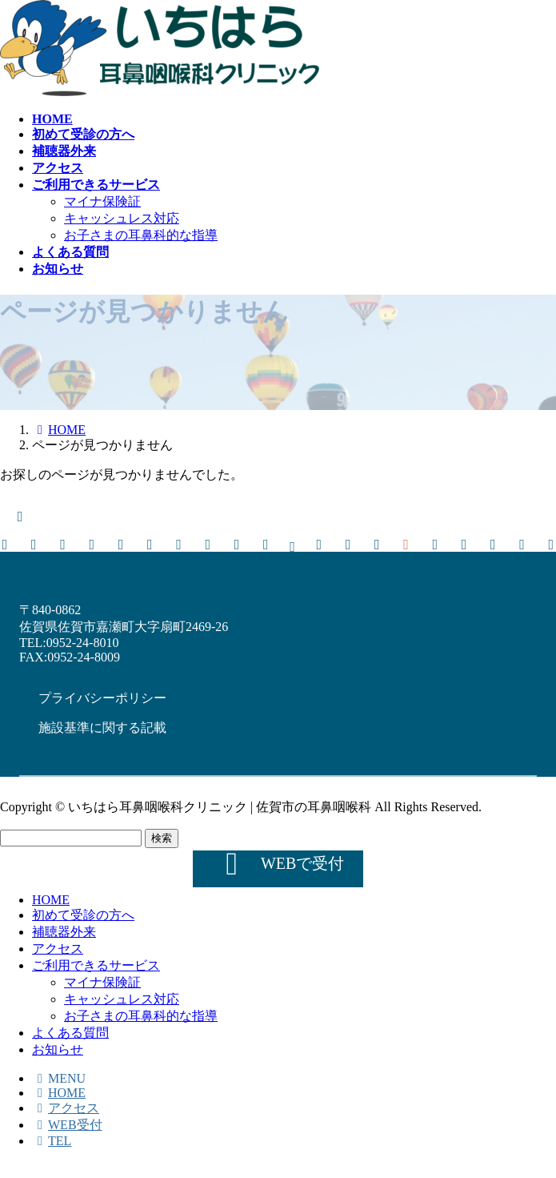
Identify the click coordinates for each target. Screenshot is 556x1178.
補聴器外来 (64, 932)
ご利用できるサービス (96, 965)
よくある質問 (70, 1032)
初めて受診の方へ (83, 915)
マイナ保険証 (102, 201)
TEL (51, 1141)
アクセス (57, 948)
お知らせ (57, 1049)
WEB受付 (67, 1125)
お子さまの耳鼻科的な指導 (141, 235)
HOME (51, 900)
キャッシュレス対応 (121, 218)
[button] (102, 697)
